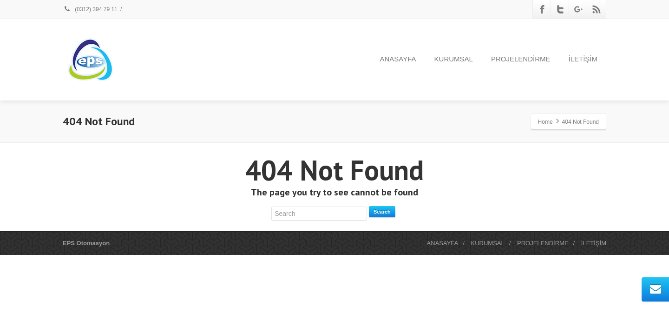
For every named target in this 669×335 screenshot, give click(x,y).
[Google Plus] (578, 9)
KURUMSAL (453, 59)
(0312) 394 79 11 (90, 9)
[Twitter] (560, 9)
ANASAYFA (398, 59)
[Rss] (596, 9)
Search (382, 211)
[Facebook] (542, 9)
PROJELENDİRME (521, 59)
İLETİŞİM (582, 59)
